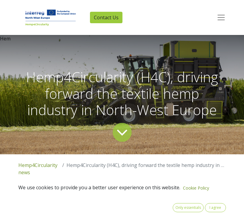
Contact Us (106, 17)
